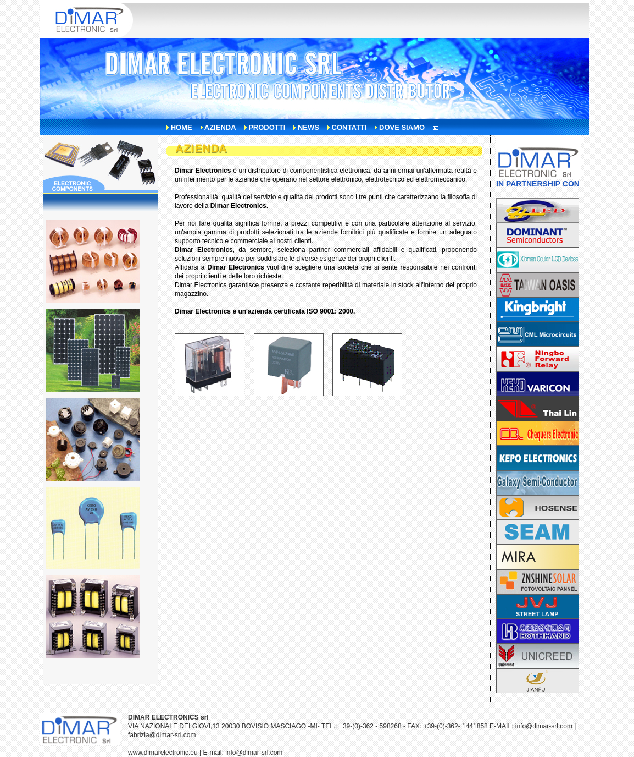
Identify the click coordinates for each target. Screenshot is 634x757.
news (308, 127)
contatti (349, 127)
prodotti (266, 127)
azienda (220, 127)
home (181, 127)
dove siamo (402, 127)
